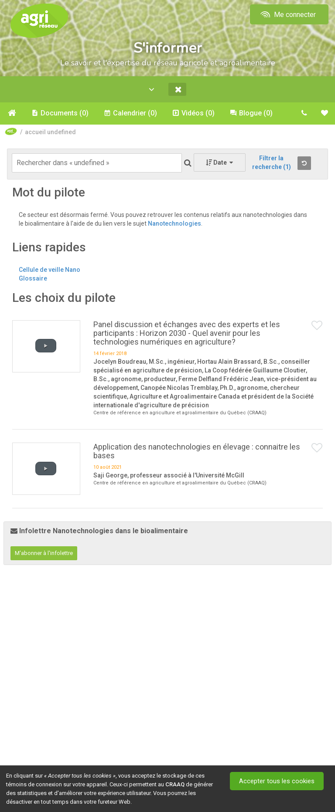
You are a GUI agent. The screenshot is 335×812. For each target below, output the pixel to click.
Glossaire (33, 278)
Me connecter (287, 14)
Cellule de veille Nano (49, 270)
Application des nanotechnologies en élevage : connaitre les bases (196, 451)
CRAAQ (175, 784)
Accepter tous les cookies (277, 781)
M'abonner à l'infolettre (44, 553)
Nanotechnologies (174, 223)
